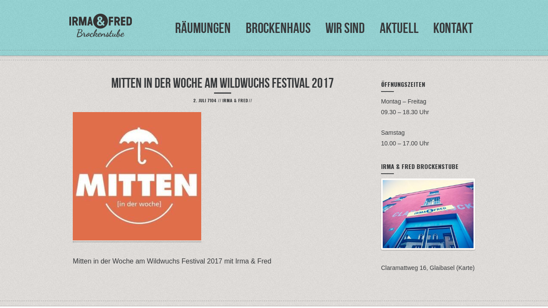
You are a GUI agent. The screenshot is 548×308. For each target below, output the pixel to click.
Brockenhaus (278, 28)
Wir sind (345, 28)
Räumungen (203, 28)
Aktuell (399, 28)
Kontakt (453, 28)
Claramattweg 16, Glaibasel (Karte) (428, 267)
